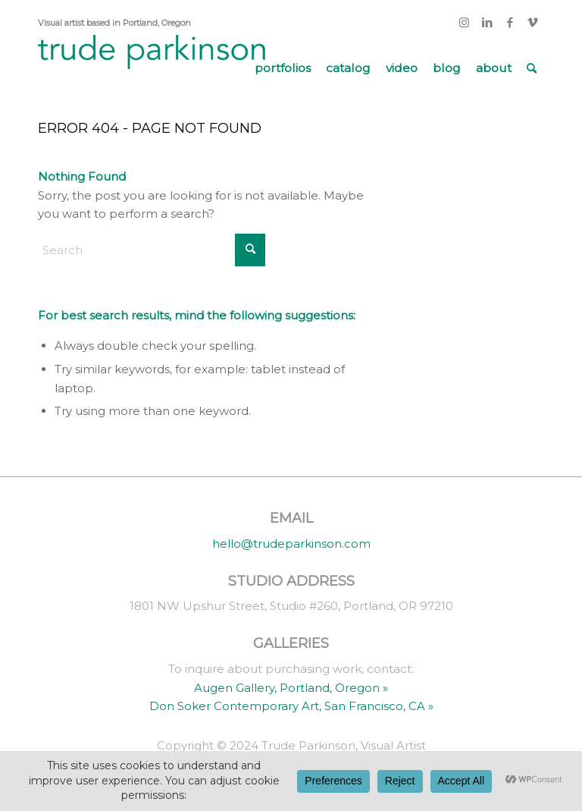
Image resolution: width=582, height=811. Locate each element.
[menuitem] (282, 68)
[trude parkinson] (151, 68)
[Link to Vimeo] (532, 22)
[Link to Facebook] (510, 22)
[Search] (531, 68)
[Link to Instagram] (464, 22)
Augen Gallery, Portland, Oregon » (291, 688)
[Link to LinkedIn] (487, 22)
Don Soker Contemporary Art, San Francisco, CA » (291, 706)
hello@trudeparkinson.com (291, 543)
